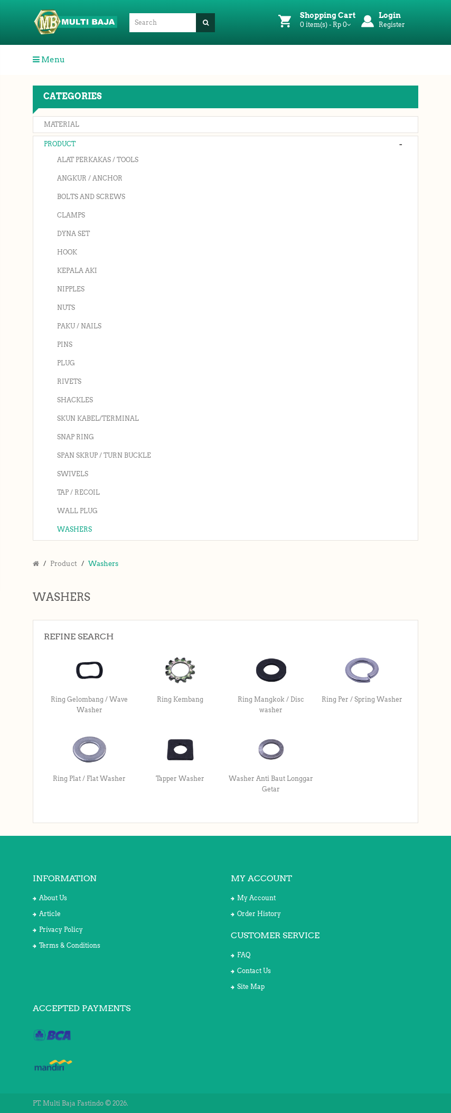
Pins (64, 344)
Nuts (66, 308)
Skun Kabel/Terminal (98, 418)
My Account (253, 898)
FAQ (240, 955)
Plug (66, 363)
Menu (49, 59)
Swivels (72, 474)
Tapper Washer (180, 778)
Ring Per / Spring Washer (362, 699)
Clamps (71, 215)
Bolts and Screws (91, 197)
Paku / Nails (79, 326)
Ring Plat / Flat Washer (89, 778)
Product (60, 144)
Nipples (70, 289)
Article (47, 914)
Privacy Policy (58, 929)
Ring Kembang (180, 699)
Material (61, 124)
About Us (50, 898)
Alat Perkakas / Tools (97, 160)
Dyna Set (73, 234)
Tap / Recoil (78, 492)
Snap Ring (75, 437)
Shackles (75, 400)
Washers (74, 529)
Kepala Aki (77, 271)
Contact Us (251, 971)
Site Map (248, 987)
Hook (67, 252)
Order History (256, 914)
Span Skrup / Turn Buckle (104, 455)
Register (392, 25)
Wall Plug (77, 511)
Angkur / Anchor (90, 178)
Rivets (69, 381)
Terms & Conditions (66, 945)
